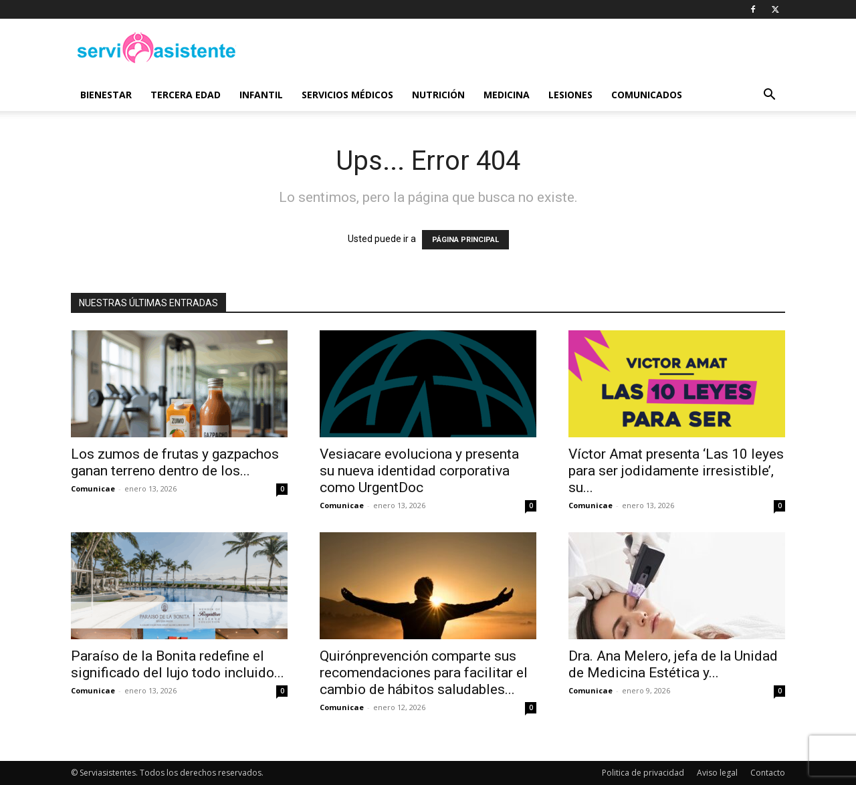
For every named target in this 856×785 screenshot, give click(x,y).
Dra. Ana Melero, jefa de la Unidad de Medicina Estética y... (673, 664)
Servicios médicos (347, 94)
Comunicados (646, 94)
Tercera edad (185, 94)
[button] (769, 96)
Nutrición (438, 94)
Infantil (261, 94)
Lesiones (570, 94)
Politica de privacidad (643, 772)
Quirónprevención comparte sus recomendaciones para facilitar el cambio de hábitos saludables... (424, 672)
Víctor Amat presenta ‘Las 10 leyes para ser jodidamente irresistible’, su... (676, 470)
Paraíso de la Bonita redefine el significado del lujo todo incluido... (177, 664)
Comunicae (93, 488)
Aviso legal (717, 772)
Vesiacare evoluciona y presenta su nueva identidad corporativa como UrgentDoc (419, 470)
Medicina (507, 94)
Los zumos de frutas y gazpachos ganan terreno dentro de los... (175, 462)
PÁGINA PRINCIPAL (465, 239)
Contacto (767, 772)
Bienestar (106, 94)
